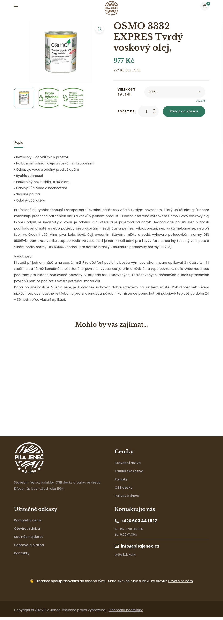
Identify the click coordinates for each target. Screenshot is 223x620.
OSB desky (123, 487)
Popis (18, 142)
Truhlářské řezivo (129, 471)
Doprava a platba (29, 545)
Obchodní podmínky (126, 610)
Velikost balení (126, 92)
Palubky (121, 479)
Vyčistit (200, 101)
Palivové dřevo (127, 495)
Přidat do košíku (184, 111)
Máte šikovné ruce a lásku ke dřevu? (114, 581)
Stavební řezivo (128, 462)
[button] (204, 6)
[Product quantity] (146, 111)
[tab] (19, 143)
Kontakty (21, 553)
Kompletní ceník (28, 520)
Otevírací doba (27, 528)
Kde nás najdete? (29, 536)
